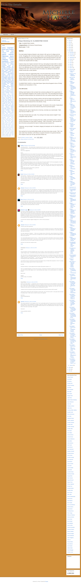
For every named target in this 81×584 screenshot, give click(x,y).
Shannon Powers (70, 529)
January (71, 365)
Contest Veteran (11, 102)
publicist (6, 128)
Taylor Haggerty (70, 537)
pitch (6, 100)
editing (3, 66)
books (5, 82)
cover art (11, 65)
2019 (70, 42)
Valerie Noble (70, 547)
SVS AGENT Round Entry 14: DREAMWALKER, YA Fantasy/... (73, 354)
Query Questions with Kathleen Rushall (73, 256)
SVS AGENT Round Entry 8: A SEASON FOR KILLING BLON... (73, 315)
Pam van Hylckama (71, 504)
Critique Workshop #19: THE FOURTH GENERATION (73, 94)
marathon (12, 126)
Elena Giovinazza (70, 414)
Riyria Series (11, 118)
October (71, 55)
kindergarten (9, 99)
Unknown (22, 187)
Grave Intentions (5, 104)
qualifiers (9, 128)
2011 (70, 370)
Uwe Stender (69, 545)
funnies (3, 99)
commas (9, 123)
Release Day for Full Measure (73, 196)
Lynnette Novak (70, 471)
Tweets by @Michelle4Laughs (5, 41)
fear (3, 82)
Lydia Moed (69, 469)
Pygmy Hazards (10, 117)
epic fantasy (8, 82)
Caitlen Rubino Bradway (72, 399)
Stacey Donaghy (70, 533)
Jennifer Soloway (70, 426)
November (72, 54)
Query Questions (8, 60)
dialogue (12, 106)
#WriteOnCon (11, 113)
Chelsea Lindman (70, 405)
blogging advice (5, 123)
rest (13, 129)
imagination (4, 126)
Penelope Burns (70, 510)
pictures (12, 127)
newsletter (7, 92)
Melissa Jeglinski (70, 484)
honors (9, 125)
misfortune (7, 127)
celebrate (3, 98)
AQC (7, 95)
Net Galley (11, 104)
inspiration (10, 48)
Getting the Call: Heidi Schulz (73, 193)
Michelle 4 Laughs (24, 209)
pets (10, 127)
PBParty (11, 54)
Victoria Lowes (70, 552)
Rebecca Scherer (70, 517)
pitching (3, 128)
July (71, 60)
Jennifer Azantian (70, 422)
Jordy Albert (12, 115)
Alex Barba (69, 379)
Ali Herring (69, 381)
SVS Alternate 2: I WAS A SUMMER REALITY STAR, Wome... (73, 251)
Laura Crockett (70, 463)
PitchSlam (4, 71)
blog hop (8, 86)
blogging (12, 105)
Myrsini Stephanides (71, 496)
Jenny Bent (69, 430)
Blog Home (5, 34)
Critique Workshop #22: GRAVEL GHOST (73, 111)
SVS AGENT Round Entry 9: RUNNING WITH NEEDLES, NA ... (73, 322)
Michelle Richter (70, 488)
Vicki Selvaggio (70, 550)
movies (12, 90)
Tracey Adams (70, 541)
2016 (70, 47)
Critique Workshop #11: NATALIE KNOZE (73, 150)
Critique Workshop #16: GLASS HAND (72, 178)
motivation (7, 110)
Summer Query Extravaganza (8, 73)
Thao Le (69, 539)
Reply (22, 170)
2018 (70, 43)
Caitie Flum (69, 397)
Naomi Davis (69, 498)
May (71, 64)
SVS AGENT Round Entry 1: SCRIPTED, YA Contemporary (73, 270)
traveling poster (10, 69)
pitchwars (4, 80)
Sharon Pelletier (70, 531)
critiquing (5, 59)
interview (12, 70)
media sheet (4, 127)
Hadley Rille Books (7, 115)
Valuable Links (11, 79)
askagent (12, 121)
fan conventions (8, 90)
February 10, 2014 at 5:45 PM (30, 224)
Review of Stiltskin (71, 259)
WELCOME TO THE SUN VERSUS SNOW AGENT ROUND (72, 264)
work (7, 113)
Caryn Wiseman (70, 401)
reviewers (7, 87)
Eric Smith (69, 416)
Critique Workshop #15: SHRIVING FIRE (72, 172)
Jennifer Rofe (70, 424)
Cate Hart (69, 403)
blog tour (12, 122)
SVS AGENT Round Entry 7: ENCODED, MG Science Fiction (73, 309)
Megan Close (70, 482)
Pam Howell (69, 502)
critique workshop (24, 139)
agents (4, 54)
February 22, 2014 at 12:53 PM (30, 301)
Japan (13, 95)
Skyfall (9, 105)
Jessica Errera (70, 436)
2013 (70, 367)
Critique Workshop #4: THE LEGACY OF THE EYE (73, 221)
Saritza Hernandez (71, 527)
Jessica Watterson (70, 438)
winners (3, 113)
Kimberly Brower (70, 453)
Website (12, 34)
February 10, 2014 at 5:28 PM (35, 209)
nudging (12, 110)
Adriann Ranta (70, 377)
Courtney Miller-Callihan (72, 410)
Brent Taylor (69, 393)
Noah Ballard (69, 500)
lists (13, 99)
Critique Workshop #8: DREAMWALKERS (73, 200)
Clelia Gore (69, 408)
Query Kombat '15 (6, 62)
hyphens (12, 125)
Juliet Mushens (70, 443)
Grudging (4, 74)
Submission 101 (73, 187)
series (6, 101)
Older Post (61, 335)
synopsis (9, 112)
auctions (3, 122)
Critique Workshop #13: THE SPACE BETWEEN (72, 161)
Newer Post (20, 335)
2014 (70, 50)
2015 (70, 49)
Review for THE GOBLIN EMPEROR (73, 74)
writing (12, 61)
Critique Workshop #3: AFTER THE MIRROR (73, 239)
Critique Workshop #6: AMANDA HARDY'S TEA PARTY (73, 211)
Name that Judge (10, 80)
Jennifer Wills (70, 428)
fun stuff (8, 67)
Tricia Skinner (70, 543)
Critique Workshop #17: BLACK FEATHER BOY (72, 183)
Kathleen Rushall (70, 451)
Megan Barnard (70, 480)
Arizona (6, 114)
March (71, 67)
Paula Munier (70, 508)
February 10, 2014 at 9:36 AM (29, 174)
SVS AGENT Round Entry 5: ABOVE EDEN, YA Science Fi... (72, 296)
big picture (7, 122)
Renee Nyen (69, 519)
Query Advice (5, 75)
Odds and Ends (10, 96)
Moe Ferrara (69, 492)
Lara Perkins (69, 461)
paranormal (4, 111)
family (12, 82)
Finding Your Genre (72, 71)
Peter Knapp (69, 512)
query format (7, 129)
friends (9, 78)
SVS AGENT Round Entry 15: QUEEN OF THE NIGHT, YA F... (73, 361)
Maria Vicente (70, 477)
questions (12, 92)
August (71, 59)
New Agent (5, 70)
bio (9, 122)
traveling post (7, 91)
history (3, 110)
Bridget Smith (70, 395)
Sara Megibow (70, 523)
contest (9, 71)
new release (10, 85)
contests (4, 67)
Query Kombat (8, 58)
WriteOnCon (9, 120)
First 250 (9, 114)
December (72, 52)
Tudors (5, 120)
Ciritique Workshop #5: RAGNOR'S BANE (73, 217)
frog (6, 125)
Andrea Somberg (70, 385)
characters (12, 91)
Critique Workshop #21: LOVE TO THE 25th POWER (73, 106)
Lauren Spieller (70, 467)
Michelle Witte (70, 490)
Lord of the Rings (5, 116)
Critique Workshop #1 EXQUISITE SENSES (73, 229)
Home (40, 335)
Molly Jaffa (69, 494)
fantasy (3, 92)
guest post (5, 49)
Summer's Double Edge (6, 119)
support (12, 88)
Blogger (46, 581)
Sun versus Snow (30, 139)
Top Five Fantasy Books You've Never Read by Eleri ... (73, 119)
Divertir (10, 95)
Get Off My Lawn (10, 103)
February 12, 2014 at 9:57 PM (32, 282)
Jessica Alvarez (70, 434)
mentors (3, 100)
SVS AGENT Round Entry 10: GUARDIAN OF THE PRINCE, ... (72, 329)
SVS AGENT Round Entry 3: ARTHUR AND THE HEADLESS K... (72, 284)
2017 (70, 45)
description (6, 124)
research (10, 129)
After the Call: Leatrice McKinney (72, 78)
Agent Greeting (5, 89)
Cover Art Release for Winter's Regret (72, 125)
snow (6, 112)
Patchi (22, 174)
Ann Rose (69, 387)
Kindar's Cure (10, 74)
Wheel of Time (4, 97)
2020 (70, 40)
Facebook (3, 103)
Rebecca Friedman (71, 515)
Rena (22, 199)
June (71, 62)
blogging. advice (11, 97)
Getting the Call (8, 50)
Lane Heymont (70, 459)
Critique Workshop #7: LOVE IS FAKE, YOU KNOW (73, 205)
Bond (6, 102)
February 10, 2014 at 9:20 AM (29, 145)
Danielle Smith (70, 412)
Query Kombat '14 (8, 63)
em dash (12, 124)
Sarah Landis (70, 525)
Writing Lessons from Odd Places (73, 129)
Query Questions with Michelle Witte (73, 190)
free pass (12, 98)
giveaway (7, 72)
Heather (22, 145)
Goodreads (4, 86)
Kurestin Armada (70, 457)
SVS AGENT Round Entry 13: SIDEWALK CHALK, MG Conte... (72, 348)
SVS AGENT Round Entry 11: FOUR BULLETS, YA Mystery (73, 335)
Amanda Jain (69, 383)
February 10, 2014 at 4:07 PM (28, 199)
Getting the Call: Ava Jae (73, 115)
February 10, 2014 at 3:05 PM (30, 187)
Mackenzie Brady (70, 473)
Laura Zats (69, 465)
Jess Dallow (69, 432)
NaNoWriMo (4, 117)
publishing (9, 100)
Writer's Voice (7, 121)
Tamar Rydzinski (70, 535)
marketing (8, 88)
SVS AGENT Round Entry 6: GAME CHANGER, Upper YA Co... (72, 303)
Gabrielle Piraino (70, 418)
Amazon (3, 114)
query (4, 48)
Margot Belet (69, 475)
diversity (7, 98)
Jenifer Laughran (70, 420)
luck (9, 126)
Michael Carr (69, 486)
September (72, 57)
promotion (4, 83)
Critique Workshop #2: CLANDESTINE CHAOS (73, 234)
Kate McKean (70, 447)
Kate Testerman (70, 449)
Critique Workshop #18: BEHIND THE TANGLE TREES (73, 87)
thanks (12, 112)
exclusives (3, 125)
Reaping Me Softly (5, 118)
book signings (5, 106)
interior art (7, 126)
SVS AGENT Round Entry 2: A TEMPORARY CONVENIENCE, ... (73, 277)
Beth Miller (69, 391)
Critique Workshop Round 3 (72, 82)
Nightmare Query (8, 56)
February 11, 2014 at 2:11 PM (31, 247)
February (71, 69)
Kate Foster (69, 445)
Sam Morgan (69, 521)
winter (8, 101)
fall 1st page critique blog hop (8, 81)
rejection (8, 111)
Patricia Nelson (70, 506)
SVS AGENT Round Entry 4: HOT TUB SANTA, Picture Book (72, 290)
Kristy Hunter (69, 455)
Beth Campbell (70, 389)
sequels (3, 91)
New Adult (4, 96)
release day (10, 66)
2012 (70, 369)
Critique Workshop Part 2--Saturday (72, 134)
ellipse (9, 124)
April (71, 65)
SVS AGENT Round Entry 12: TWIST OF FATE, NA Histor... (73, 341)
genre (6, 99)
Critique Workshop (72, 225)
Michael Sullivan (11, 116)
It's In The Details (11, 4)
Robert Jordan (4, 105)
